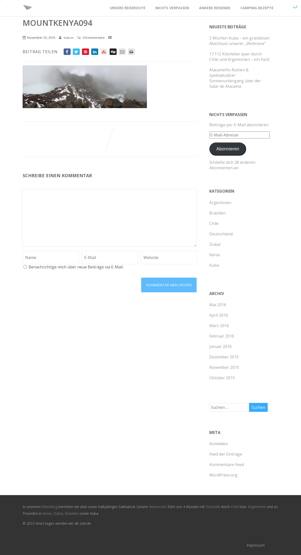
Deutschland (221, 234)
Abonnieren (227, 148)
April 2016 (218, 315)
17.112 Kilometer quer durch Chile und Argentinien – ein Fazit (239, 56)
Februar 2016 (221, 336)
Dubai (214, 244)
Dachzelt (213, 506)
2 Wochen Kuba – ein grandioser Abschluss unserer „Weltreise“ (239, 40)
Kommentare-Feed (226, 464)
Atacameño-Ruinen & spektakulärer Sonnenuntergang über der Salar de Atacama (235, 78)
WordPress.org (223, 475)
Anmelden (218, 443)
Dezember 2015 (224, 357)
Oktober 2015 (222, 378)
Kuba (214, 265)
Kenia (214, 254)
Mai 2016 (217, 304)
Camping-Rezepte (256, 7)
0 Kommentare (94, 37)
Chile (213, 223)
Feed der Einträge (225, 454)
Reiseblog (50, 506)
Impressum (256, 545)
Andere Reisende (214, 7)
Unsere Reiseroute (127, 7)
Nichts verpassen (172, 7)
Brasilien (217, 213)
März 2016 (219, 325)
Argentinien (220, 202)
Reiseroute (158, 506)
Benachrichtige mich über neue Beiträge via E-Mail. (76, 267)
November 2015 (224, 367)
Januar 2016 (220, 346)
